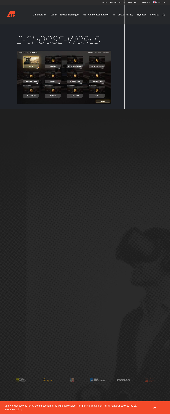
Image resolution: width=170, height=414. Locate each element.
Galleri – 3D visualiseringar (64, 15)
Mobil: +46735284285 (113, 3)
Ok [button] (154, 407)
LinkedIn (145, 3)
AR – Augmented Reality (96, 15)
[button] (23, 409)
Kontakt (154, 15)
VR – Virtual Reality (123, 15)
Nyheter (141, 15)
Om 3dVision (39, 15)
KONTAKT (133, 3)
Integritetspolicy (13, 409)
